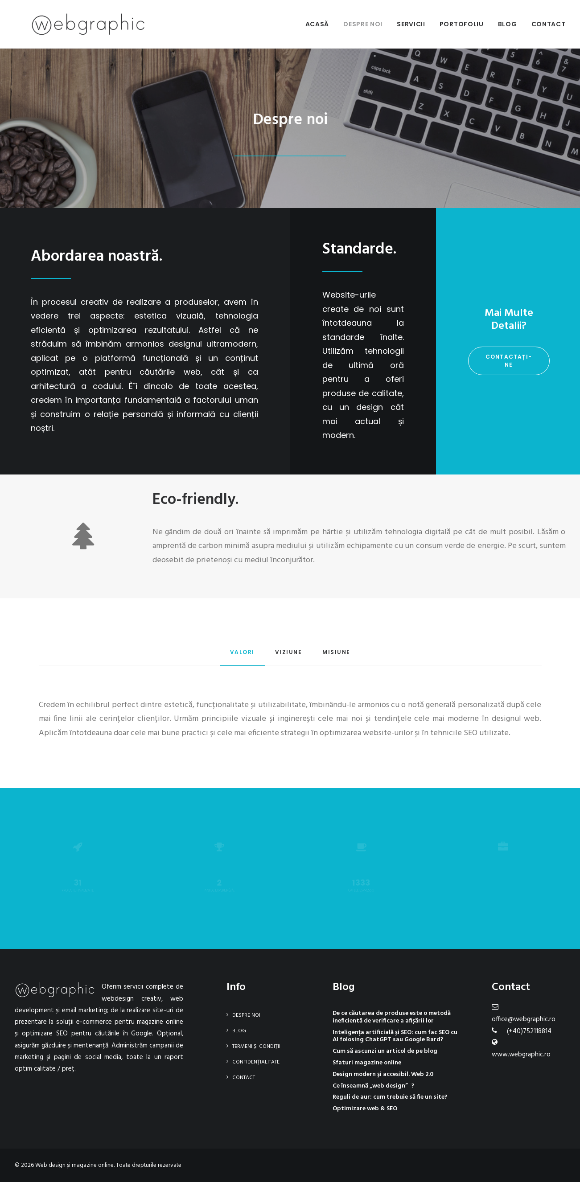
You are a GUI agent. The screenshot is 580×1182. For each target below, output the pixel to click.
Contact (548, 24)
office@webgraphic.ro (523, 1019)
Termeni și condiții (256, 1046)
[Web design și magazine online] (72, 24)
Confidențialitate (256, 1062)
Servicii (411, 24)
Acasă (317, 24)
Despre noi (363, 24)
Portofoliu (462, 24)
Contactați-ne (508, 360)
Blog (507, 24)
